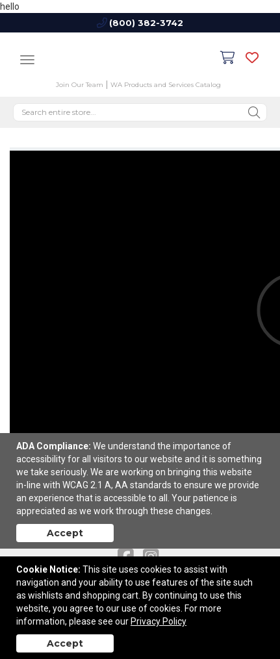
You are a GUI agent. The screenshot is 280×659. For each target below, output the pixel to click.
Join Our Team (79, 85)
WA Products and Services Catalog (165, 85)
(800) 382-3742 (146, 23)
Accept (65, 533)
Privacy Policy (158, 621)
